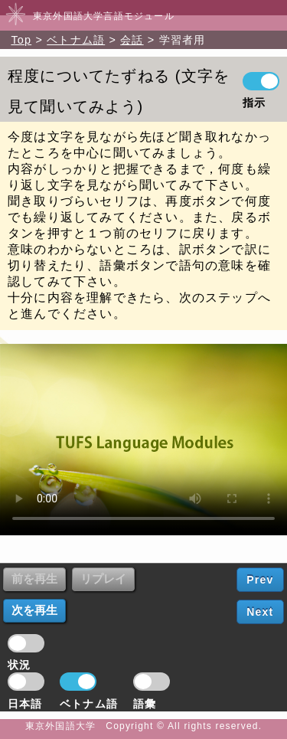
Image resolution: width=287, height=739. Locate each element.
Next (259, 612)
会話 (131, 40)
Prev (259, 580)
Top (21, 40)
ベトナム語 (76, 40)
